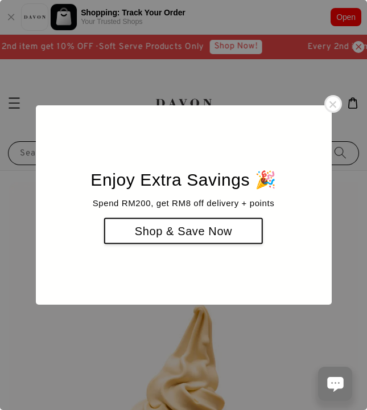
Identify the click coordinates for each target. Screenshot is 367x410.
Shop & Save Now (183, 231)
